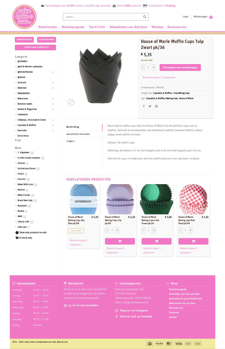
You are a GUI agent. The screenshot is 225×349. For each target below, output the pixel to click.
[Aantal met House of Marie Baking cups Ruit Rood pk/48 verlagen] (180, 230)
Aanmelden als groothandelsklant (185, 298)
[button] (71, 102)
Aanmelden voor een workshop (184, 294)
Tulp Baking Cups (181, 93)
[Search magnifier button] (144, 16)
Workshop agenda (73, 27)
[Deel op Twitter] (150, 106)
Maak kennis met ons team (182, 303)
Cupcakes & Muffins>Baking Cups (162, 98)
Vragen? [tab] (70, 141)
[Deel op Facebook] (144, 106)
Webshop (157, 27)
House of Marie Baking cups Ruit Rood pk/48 (186, 220)
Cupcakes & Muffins (162, 93)
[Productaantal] (148, 67)
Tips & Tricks (97, 27)
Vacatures (174, 312)
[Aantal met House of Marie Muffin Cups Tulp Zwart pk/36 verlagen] (143, 67)
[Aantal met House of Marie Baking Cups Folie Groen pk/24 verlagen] (144, 230)
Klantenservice (177, 27)
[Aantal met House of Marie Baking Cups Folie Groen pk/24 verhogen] (154, 230)
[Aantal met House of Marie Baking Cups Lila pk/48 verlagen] (107, 230)
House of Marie (186, 98)
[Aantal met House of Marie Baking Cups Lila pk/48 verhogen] (117, 230)
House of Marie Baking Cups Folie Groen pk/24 (150, 220)
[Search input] (103, 17)
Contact (173, 317)
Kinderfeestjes (47, 27)
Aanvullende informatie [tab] (78, 134)
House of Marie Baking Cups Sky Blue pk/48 (76, 220)
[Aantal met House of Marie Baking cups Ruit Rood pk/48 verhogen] (191, 230)
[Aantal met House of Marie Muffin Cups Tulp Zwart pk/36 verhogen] (154, 67)
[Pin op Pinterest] (156, 106)
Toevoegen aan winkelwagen (180, 67)
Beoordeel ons (176, 308)
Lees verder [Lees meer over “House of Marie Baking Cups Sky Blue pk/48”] (76, 231)
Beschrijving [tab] (72, 127)
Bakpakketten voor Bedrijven (128, 27)
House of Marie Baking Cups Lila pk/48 (113, 220)
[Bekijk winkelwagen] (203, 17)
